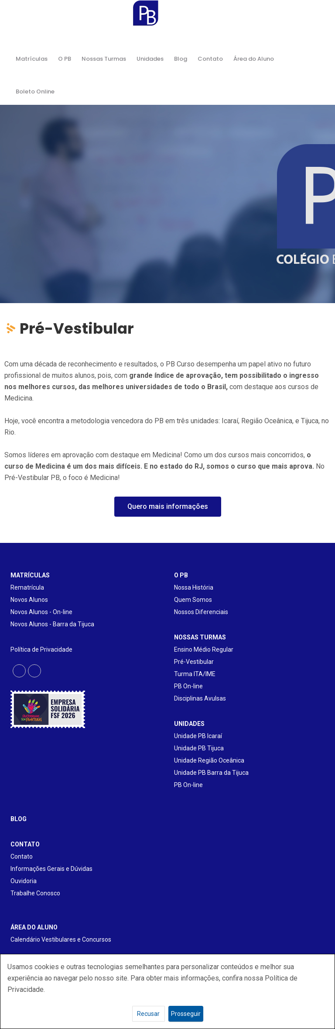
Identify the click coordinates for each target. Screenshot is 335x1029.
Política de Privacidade (41, 649)
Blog (180, 59)
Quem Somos (193, 599)
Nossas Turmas (104, 59)
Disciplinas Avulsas (200, 698)
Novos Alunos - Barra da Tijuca (52, 624)
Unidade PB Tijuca (199, 748)
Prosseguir (186, 1013)
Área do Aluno (253, 59)
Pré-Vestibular (194, 661)
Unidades (150, 59)
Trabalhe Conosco (35, 893)
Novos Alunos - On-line (41, 611)
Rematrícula (27, 587)
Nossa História (193, 587)
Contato (210, 59)
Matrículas (32, 59)
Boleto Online (35, 91)
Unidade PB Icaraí (198, 735)
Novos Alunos (29, 599)
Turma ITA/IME (194, 673)
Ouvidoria (23, 880)
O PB (64, 59)
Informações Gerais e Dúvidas (51, 868)
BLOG (18, 818)
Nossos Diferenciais (201, 611)
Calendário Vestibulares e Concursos (60, 939)
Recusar (148, 1013)
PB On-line (188, 686)
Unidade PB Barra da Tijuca (211, 772)
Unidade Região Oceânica (209, 760)
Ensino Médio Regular (203, 649)
